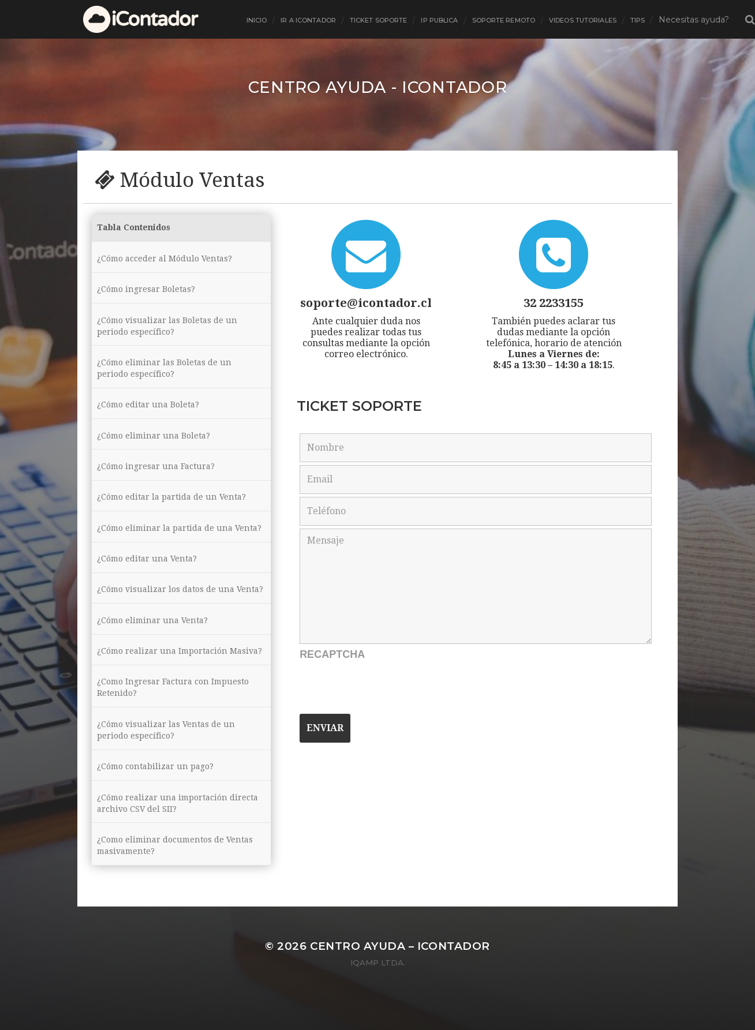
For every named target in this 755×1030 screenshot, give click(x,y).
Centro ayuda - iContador (377, 87)
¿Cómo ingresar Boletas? (146, 290)
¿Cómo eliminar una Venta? (152, 642)
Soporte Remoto (504, 20)
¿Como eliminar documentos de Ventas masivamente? (175, 873)
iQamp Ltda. (377, 991)
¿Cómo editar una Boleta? (148, 409)
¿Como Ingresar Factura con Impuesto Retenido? (173, 712)
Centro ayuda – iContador (400, 975)
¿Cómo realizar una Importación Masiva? (179, 674)
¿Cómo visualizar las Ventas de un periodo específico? (166, 755)
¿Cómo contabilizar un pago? (155, 792)
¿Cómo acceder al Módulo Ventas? (164, 259)
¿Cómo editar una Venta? (147, 567)
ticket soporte (379, 20)
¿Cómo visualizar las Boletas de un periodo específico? (167, 328)
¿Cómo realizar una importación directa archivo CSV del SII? (177, 830)
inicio (256, 20)
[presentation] (387, 687)
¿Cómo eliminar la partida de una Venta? (179, 536)
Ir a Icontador (308, 20)
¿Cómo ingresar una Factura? (156, 472)
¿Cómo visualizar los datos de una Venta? (165, 605)
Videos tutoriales (582, 20)
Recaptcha (332, 654)
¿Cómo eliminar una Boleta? (153, 440)
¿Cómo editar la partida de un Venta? (171, 504)
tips (637, 20)
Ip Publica (439, 20)
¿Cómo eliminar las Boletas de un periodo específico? (164, 371)
